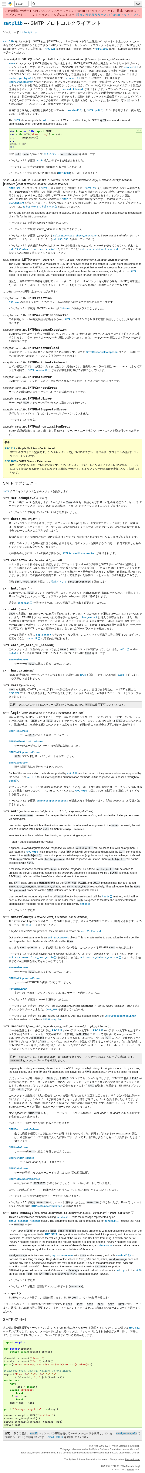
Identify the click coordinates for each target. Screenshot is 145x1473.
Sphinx (130, 1469)
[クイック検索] (85, 3)
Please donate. (132, 1459)
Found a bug (132, 1466)
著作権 (94, 1446)
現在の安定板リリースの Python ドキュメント (107, 14)
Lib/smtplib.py (29, 32)
